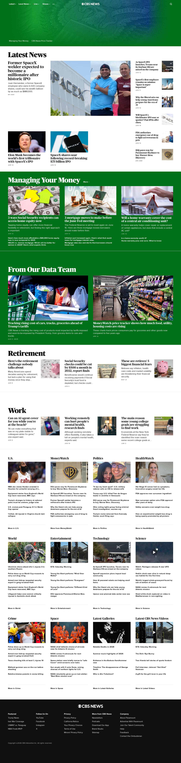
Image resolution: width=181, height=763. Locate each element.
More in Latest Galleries (103, 688)
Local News (24, 4)
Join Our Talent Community (132, 725)
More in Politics (100, 528)
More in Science (143, 608)
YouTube (40, 718)
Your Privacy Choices (73, 725)
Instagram (40, 725)
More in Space (57, 688)
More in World (14, 608)
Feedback (124, 732)
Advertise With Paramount (131, 721)
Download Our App (100, 725)
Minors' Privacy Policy (73, 732)
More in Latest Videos (145, 688)
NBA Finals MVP (15, 729)
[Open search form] (171, 4)
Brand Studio (97, 729)
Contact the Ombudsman (131, 736)
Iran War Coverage (16, 721)
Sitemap (95, 732)
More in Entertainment (60, 608)
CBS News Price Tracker (42, 41)
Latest (12, 4)
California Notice (71, 721)
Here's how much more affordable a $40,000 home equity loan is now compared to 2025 (33, 239)
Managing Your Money (19, 41)
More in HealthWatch (145, 528)
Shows (46, 4)
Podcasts (96, 721)
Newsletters (97, 718)
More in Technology (102, 608)
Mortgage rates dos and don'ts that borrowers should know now (88, 244)
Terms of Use (69, 729)
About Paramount (127, 718)
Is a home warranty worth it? (134, 238)
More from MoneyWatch (61, 528)
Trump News (13, 718)
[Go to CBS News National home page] (91, 4)
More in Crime (14, 688)
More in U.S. (13, 528)
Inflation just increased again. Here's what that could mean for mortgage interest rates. (88, 239)
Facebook (40, 721)
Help (122, 729)
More (86, 182)
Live (36, 4)
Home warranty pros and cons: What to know (141, 241)
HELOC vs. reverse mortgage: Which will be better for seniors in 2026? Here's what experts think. (31, 244)
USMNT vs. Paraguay (17, 725)
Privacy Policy (70, 718)
